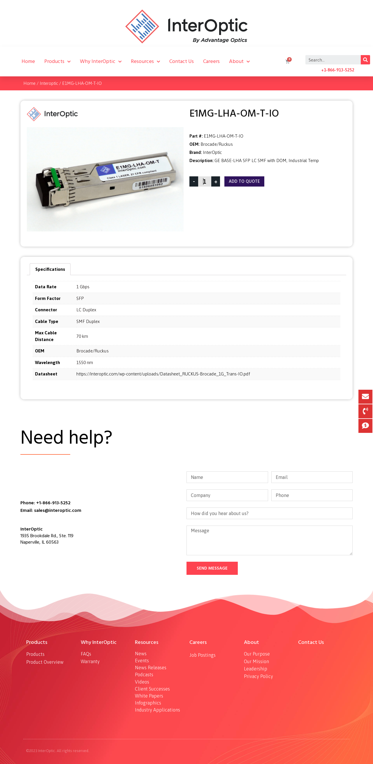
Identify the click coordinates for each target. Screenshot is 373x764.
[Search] (365, 59)
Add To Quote (244, 181)
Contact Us (181, 61)
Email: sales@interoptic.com (50, 510)
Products (57, 61)
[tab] (50, 269)
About (239, 61)
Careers (211, 61)
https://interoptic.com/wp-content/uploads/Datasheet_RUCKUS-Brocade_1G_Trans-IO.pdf (163, 373)
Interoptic (49, 83)
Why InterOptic (101, 61)
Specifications (50, 269)
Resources (145, 61)
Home (28, 61)
